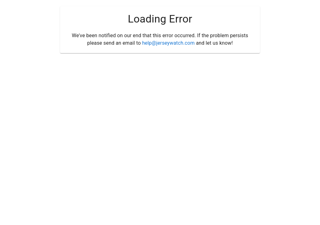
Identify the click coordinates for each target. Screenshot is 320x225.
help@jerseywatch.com (168, 43)
